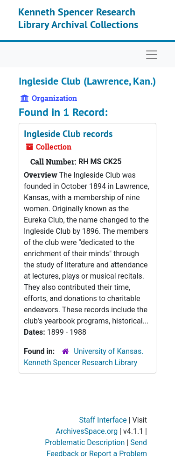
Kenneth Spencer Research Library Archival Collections (78, 17)
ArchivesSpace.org (87, 431)
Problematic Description (85, 442)
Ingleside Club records (68, 134)
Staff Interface (103, 420)
